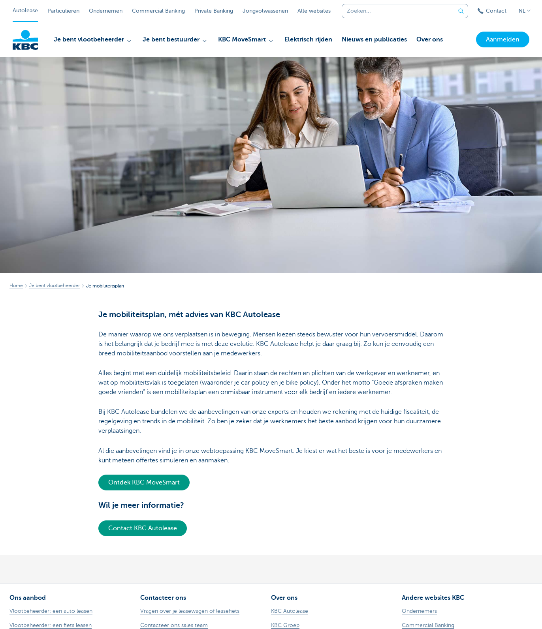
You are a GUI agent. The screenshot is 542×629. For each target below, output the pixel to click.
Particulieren (63, 11)
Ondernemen (105, 11)
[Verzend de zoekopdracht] (461, 11)
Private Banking (213, 11)
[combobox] (395, 11)
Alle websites (314, 11)
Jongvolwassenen (265, 11)
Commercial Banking (158, 11)
